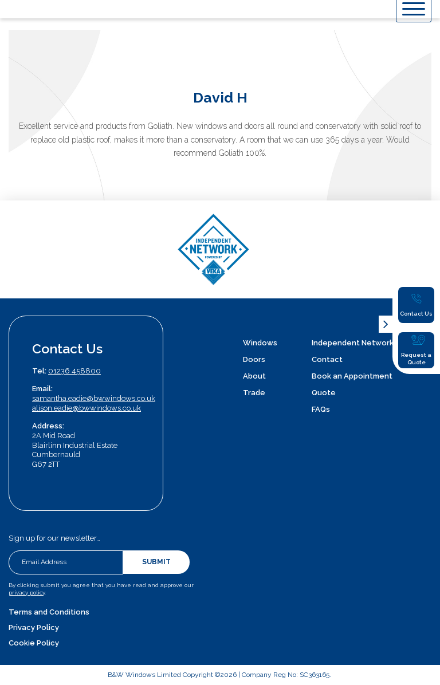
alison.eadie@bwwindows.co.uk (86, 408)
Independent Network (353, 342)
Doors (254, 359)
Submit (156, 562)
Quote (324, 392)
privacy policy (27, 592)
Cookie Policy (34, 643)
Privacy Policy (34, 627)
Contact (327, 359)
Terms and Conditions (49, 612)
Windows (260, 342)
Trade (254, 392)
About (254, 376)
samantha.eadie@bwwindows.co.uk (93, 398)
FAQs (321, 409)
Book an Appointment (352, 376)
